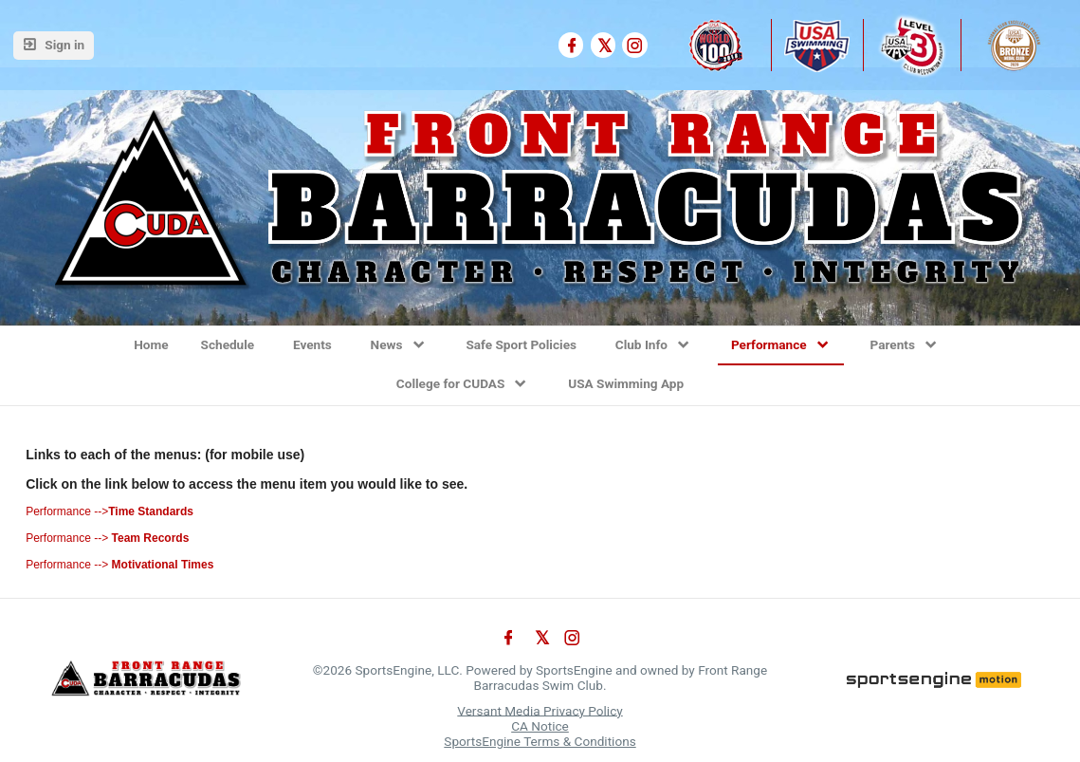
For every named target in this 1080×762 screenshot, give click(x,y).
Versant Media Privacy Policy (539, 709)
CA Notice (540, 726)
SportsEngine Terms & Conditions (539, 741)
